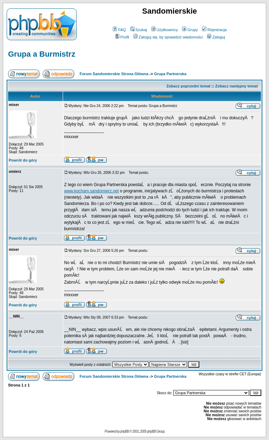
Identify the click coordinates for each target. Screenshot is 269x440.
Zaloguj (216, 37)
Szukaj (138, 30)
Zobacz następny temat (236, 86)
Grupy (190, 30)
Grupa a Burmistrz (41, 54)
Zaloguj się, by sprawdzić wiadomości (168, 37)
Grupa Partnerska (170, 74)
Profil (122, 37)
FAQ (119, 30)
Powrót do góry (23, 160)
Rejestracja (214, 30)
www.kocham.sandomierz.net (91, 191)
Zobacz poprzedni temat (188, 86)
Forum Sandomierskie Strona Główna (114, 74)
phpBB (124, 431)
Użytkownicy (164, 30)
